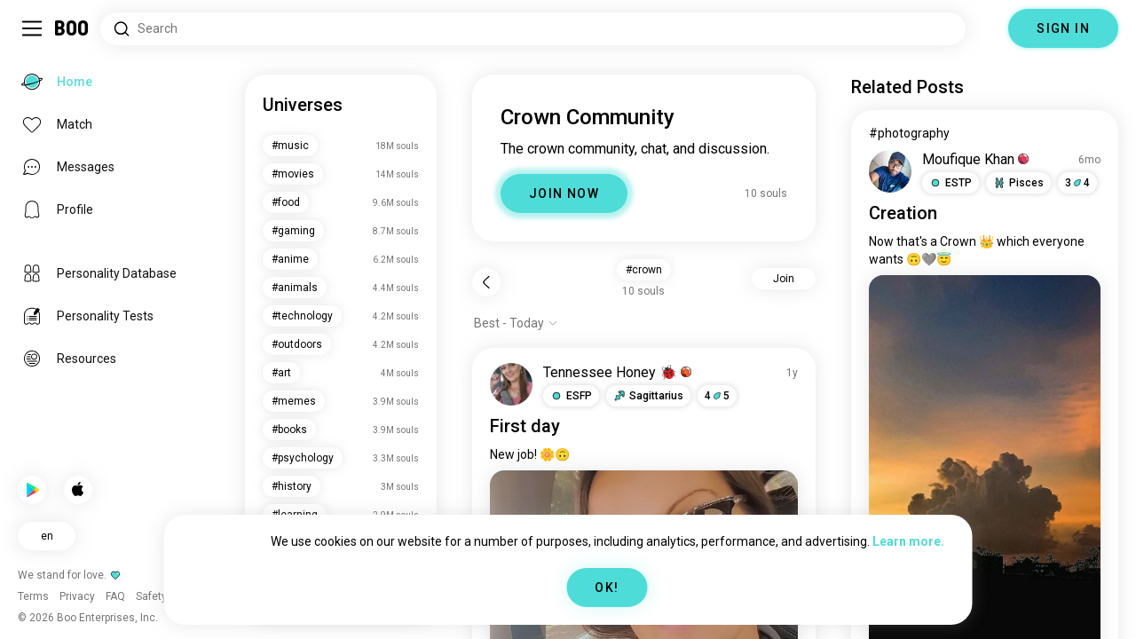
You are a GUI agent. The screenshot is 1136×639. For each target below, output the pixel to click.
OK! (607, 587)
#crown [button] (644, 270)
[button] (571, 395)
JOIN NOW (564, 193)
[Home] (72, 28)
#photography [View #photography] (909, 133)
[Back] (486, 282)
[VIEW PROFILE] (511, 384)
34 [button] (1077, 183)
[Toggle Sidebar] (32, 28)
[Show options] (516, 323)
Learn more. (908, 541)
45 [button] (717, 396)
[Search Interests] (533, 28)
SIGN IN (1063, 28)
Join (783, 278)
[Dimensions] (987, 28)
